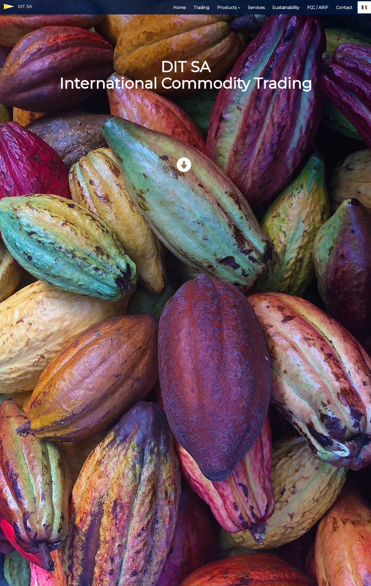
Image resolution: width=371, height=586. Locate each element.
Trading (201, 7)
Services (256, 7)
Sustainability (285, 7)
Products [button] (228, 7)
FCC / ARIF (317, 7)
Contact (344, 7)
